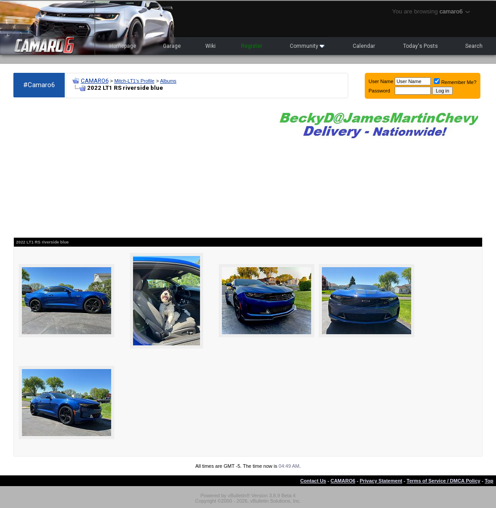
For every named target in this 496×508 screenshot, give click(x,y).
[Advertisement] (139, 168)
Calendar (364, 46)
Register (251, 46)
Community (307, 46)
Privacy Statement (381, 480)
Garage (172, 46)
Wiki (210, 46)
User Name (381, 81)
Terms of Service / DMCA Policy (443, 480)
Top (489, 480)
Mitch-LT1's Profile (134, 81)
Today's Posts (420, 46)
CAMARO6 (94, 80)
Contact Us (313, 480)
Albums (168, 81)
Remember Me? (455, 82)
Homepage (122, 46)
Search (474, 46)
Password (379, 90)
